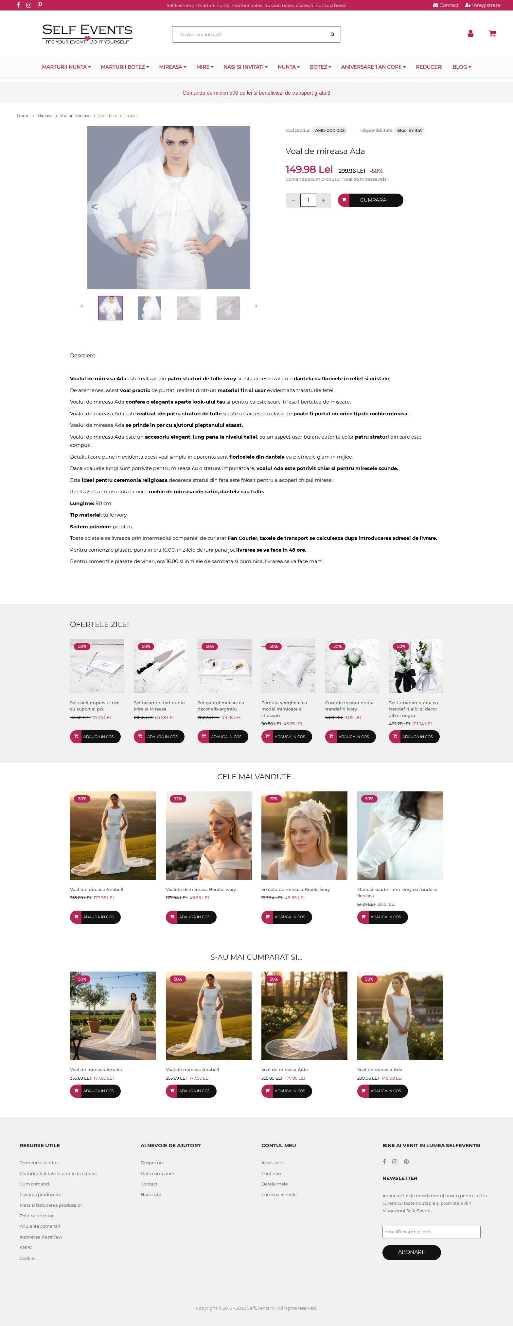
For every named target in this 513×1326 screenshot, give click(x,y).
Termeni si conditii (39, 1162)
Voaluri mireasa (77, 115)
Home (25, 115)
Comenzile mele (279, 1194)
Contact (446, 5)
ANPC (26, 1247)
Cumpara (373, 200)
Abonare (411, 1252)
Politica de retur (37, 1215)
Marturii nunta (66, 67)
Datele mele (274, 1183)
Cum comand (34, 1183)
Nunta (289, 67)
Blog (461, 67)
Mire (205, 67)
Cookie (27, 1258)
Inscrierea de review (41, 1237)
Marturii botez (125, 67)
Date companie (157, 1173)
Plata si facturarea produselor (51, 1205)
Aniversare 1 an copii (373, 67)
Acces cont (272, 1162)
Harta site (151, 1194)
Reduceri (429, 67)
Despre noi (152, 1162)
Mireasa (172, 67)
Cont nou (271, 1173)
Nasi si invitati (245, 67)
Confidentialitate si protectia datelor (58, 1173)
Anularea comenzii (40, 1226)
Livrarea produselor (40, 1194)
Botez (320, 67)
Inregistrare (483, 5)
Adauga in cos (98, 736)
